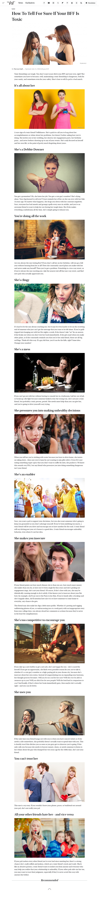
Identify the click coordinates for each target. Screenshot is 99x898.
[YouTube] (48, 2)
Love (13, 9)
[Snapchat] (71, 2)
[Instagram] (53, 2)
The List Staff (18, 69)
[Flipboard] (62, 2)
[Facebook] (44, 2)
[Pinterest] (67, 2)
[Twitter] (58, 2)
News (20, 3)
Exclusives (30, 3)
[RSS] (81, 2)
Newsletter (90, 3)
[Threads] (76, 2)
